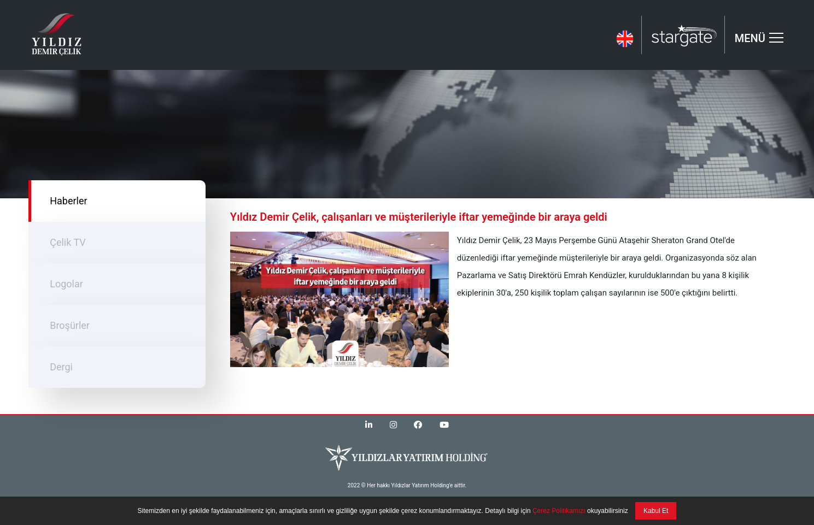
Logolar (66, 284)
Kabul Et (655, 511)
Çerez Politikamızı (558, 511)
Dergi (61, 367)
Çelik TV (68, 242)
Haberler (68, 201)
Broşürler (70, 325)
